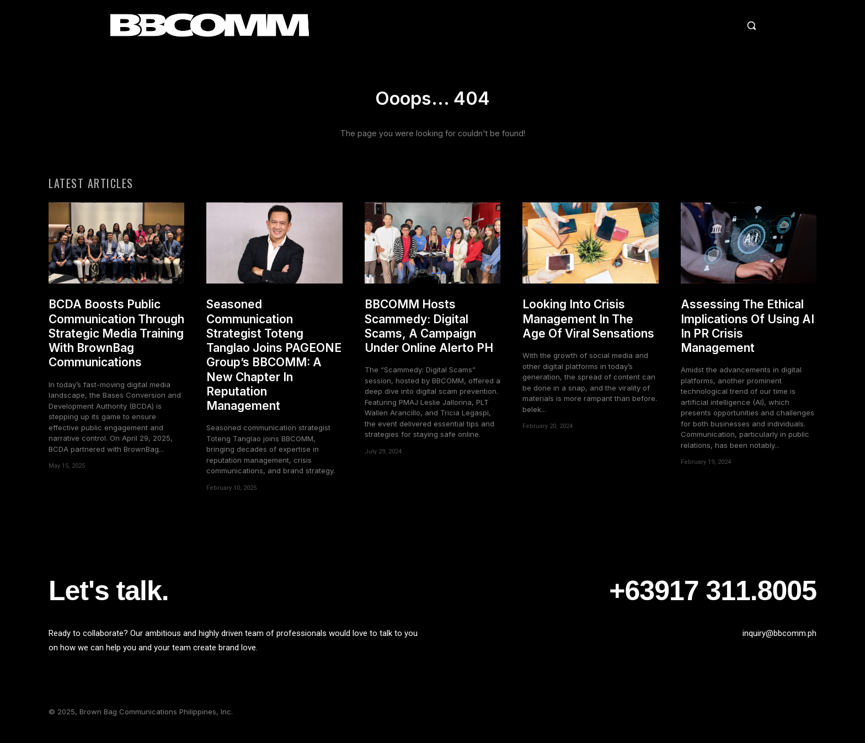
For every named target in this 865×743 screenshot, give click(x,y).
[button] (655, 25)
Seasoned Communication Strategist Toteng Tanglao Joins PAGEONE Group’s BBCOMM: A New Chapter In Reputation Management (273, 362)
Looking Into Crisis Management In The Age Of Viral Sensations (588, 326)
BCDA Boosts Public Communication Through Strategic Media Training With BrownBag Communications (116, 341)
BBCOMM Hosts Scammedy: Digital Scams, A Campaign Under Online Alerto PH (429, 333)
